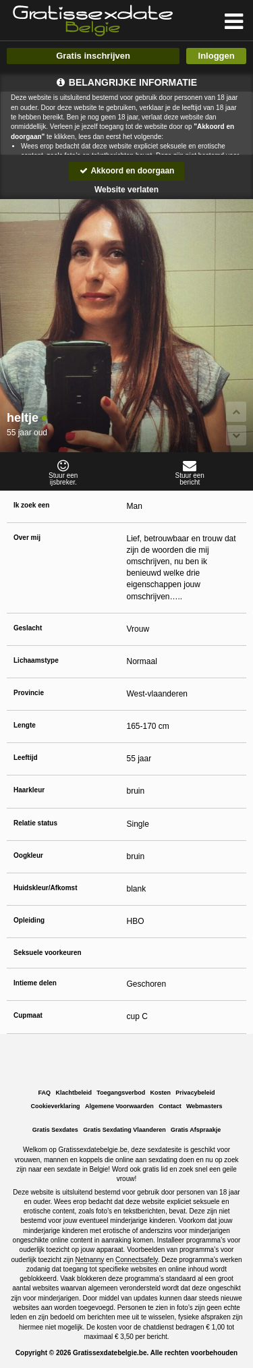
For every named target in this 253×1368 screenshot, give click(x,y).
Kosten (160, 1092)
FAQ (44, 1092)
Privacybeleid (195, 1092)
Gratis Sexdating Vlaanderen (124, 1129)
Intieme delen (35, 983)
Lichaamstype (36, 660)
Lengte (24, 725)
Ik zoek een (31, 505)
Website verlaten (126, 189)
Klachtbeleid (73, 1092)
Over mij (26, 537)
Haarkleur (29, 790)
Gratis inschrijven (93, 56)
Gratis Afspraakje (196, 1129)
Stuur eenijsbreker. (63, 472)
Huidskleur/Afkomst (45, 888)
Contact (170, 1106)
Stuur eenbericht (190, 472)
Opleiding (29, 920)
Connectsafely (136, 1259)
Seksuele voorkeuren (47, 952)
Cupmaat (28, 1015)
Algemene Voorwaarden (119, 1106)
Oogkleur (28, 855)
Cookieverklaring (55, 1106)
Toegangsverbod (120, 1092)
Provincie (28, 692)
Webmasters (204, 1106)
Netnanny (90, 1259)
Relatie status (35, 823)
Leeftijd (25, 757)
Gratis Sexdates (55, 1129)
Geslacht (27, 628)
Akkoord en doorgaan (127, 170)
